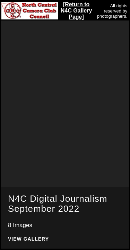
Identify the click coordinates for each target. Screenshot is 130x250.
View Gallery (28, 239)
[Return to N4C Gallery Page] (76, 10)
